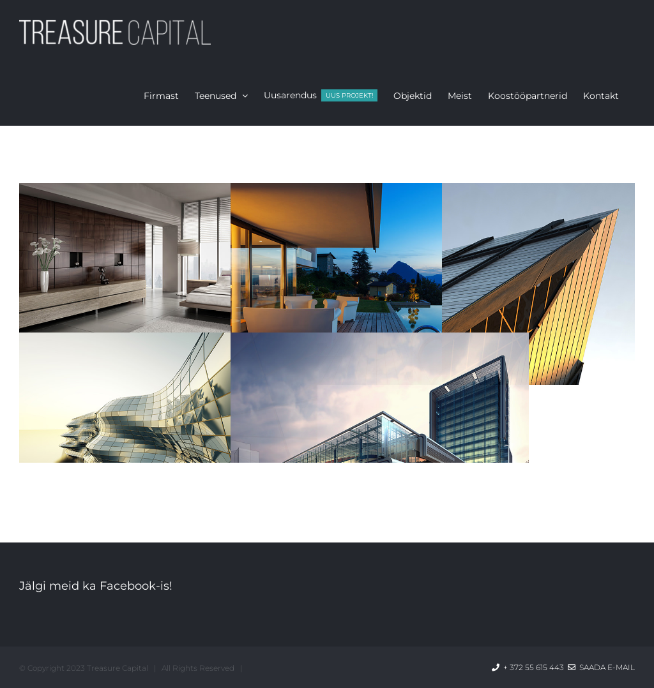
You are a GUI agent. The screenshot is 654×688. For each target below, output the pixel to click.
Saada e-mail (601, 667)
